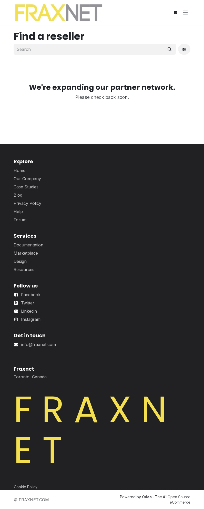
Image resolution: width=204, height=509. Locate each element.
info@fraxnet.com (38, 344)
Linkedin (29, 311)
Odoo (147, 497)
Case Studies (26, 186)
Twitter (27, 302)
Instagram (30, 319)
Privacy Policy (27, 203)
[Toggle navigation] (185, 12)
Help (18, 211)
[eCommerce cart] (175, 12)
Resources (24, 269)
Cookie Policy (25, 487)
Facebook (30, 294)
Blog (18, 195)
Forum (20, 219)
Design (20, 261)
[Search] (169, 49)
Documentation (28, 244)
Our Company (27, 178)
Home (19, 170)
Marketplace (26, 253)
